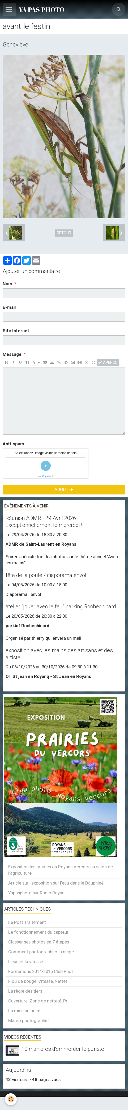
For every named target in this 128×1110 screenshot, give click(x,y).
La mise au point (24, 1010)
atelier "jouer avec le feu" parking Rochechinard (61, 607)
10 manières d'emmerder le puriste (63, 1049)
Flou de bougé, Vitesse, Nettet (37, 981)
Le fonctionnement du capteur (38, 932)
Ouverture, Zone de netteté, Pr (37, 1001)
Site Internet (16, 330)
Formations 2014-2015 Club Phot (40, 971)
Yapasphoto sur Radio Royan (36, 892)
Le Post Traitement (27, 922)
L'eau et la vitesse (25, 961)
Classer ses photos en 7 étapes (38, 942)
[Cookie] (11, 1099)
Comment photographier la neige (41, 951)
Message (12, 354)
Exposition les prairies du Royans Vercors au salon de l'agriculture (60, 870)
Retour (64, 233)
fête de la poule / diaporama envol (46, 575)
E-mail (9, 307)
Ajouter (64, 489)
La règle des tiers (25, 991)
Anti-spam (13, 443)
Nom (7, 283)
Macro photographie (28, 1020)
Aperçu (107, 362)
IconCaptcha (44, 476)
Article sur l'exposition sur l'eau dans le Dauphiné (56, 883)
